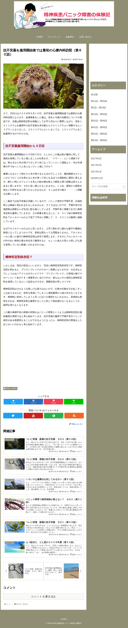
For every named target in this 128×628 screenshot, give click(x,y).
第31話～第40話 (99, 120)
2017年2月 (96, 165)
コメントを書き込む (43, 598)
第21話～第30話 (99, 114)
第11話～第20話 (99, 101)
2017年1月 (96, 171)
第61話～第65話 (99, 140)
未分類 (94, 94)
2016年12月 (97, 178)
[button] (124, 187)
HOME (64, 621)
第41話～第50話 (99, 127)
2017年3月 (96, 158)
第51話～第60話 (10, 388)
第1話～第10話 (98, 107)
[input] (108, 186)
